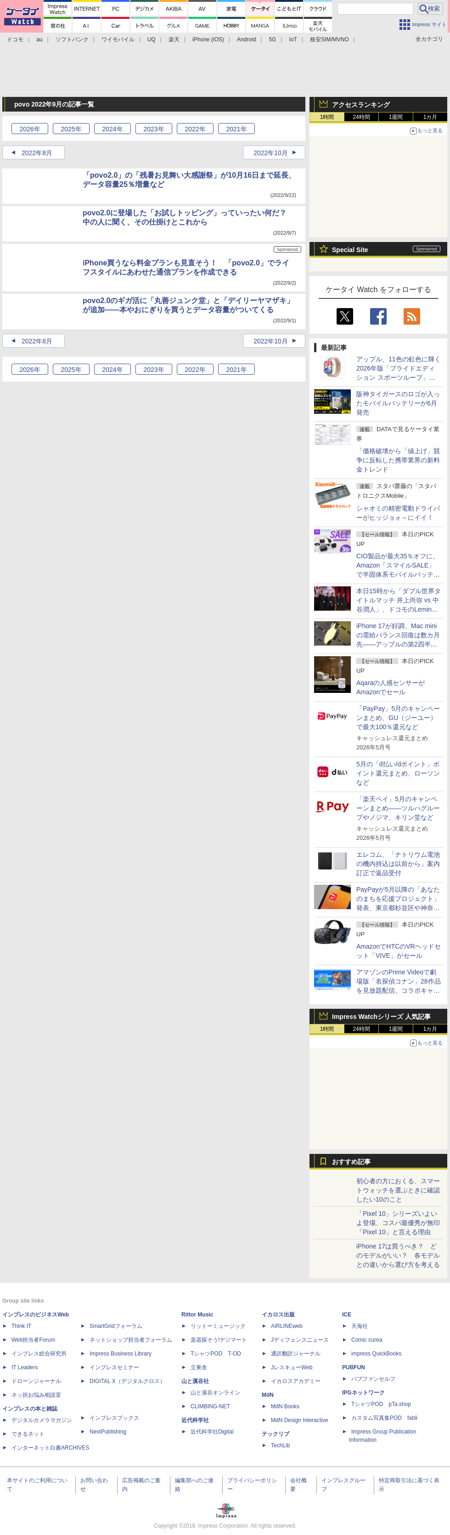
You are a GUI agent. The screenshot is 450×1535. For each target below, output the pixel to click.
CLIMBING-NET (210, 1406)
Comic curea (366, 1340)
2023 (153, 129)
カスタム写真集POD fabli (384, 1418)
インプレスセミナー (114, 1367)
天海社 (359, 1326)
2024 (112, 129)
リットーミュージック (218, 1326)
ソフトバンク (72, 39)
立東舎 (199, 1367)
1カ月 (430, 117)
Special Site (350, 249)
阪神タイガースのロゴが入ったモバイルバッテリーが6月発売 (398, 403)
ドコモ (15, 39)
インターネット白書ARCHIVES (50, 1448)
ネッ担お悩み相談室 (36, 1395)
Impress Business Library (121, 1353)
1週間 (396, 117)
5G (272, 39)
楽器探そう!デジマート (219, 1340)
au (39, 39)
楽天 (174, 39)
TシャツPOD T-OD (216, 1353)
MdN (268, 1395)
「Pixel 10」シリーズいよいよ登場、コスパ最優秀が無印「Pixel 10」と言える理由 (398, 1223)
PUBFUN (353, 1367)
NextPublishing (108, 1431)
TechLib (280, 1445)
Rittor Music (197, 1314)
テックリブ (275, 1434)
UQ (151, 39)
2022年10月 (270, 153)
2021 (236, 129)
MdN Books (285, 1406)
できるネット (28, 1434)
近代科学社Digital (212, 1431)
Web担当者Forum (33, 1340)
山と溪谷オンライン (215, 1392)
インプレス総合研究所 (39, 1353)
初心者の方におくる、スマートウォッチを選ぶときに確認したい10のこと (398, 1190)
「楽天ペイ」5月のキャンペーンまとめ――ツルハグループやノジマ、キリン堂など (398, 808)
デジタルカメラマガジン (41, 1420)
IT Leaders (24, 1367)
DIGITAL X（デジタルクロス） (127, 1381)
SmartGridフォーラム (116, 1326)
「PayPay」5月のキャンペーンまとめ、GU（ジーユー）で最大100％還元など (398, 718)
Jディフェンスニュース (300, 1340)
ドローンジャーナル (36, 1381)
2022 (195, 129)
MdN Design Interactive (299, 1420)
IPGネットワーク (363, 1392)
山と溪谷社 (195, 1381)
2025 (71, 129)
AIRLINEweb (287, 1326)
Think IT (21, 1326)
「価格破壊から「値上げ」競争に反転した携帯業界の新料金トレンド (398, 460)
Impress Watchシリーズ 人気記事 (381, 1016)
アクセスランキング (361, 104)
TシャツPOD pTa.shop (381, 1404)
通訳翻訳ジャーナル (296, 1353)
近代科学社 (195, 1420)
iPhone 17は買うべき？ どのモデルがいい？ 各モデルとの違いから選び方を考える (398, 1255)
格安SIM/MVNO (329, 39)
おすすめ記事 (351, 1161)
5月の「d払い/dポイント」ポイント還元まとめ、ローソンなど (398, 773)
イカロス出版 (278, 1314)
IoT (293, 39)
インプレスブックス (114, 1418)
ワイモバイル (118, 39)
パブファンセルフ (373, 1379)
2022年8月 (37, 153)
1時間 (327, 117)
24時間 (361, 117)
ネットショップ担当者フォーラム (131, 1340)
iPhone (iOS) (208, 39)
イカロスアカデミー (296, 1381)
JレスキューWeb (291, 1367)
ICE (346, 1314)
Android (246, 39)
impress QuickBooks (376, 1353)
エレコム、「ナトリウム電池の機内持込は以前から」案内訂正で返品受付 (398, 864)
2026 (29, 129)
